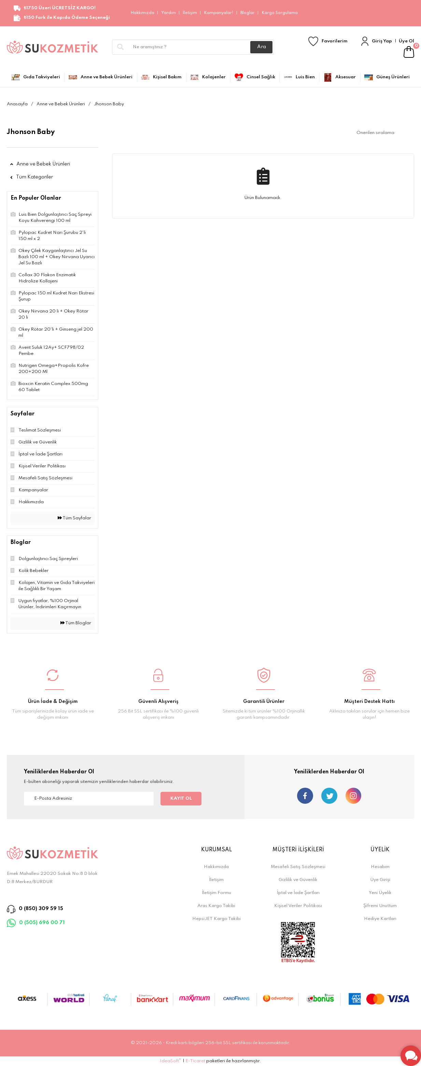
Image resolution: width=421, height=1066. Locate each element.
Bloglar (247, 13)
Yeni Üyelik (380, 893)
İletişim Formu (216, 893)
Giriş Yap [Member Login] (382, 41)
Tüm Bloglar (75, 623)
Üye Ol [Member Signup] (406, 41)
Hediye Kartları (380, 919)
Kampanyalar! (219, 13)
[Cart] (409, 52)
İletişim (190, 13)
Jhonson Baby (109, 104)
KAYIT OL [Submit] (181, 798)
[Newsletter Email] (89, 798)
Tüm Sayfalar (74, 518)
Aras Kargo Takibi (216, 906)
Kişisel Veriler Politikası (298, 906)
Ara (261, 46)
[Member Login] (364, 41)
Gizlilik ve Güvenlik (298, 880)
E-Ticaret (195, 1061)
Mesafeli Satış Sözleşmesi (298, 867)
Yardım (168, 13)
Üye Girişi (380, 880)
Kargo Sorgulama (280, 13)
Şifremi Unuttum (380, 906)
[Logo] (52, 47)
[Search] (193, 47)
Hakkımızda (142, 13)
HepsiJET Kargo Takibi (216, 919)
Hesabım (380, 867)
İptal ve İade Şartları (298, 893)
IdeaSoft (170, 1060)
